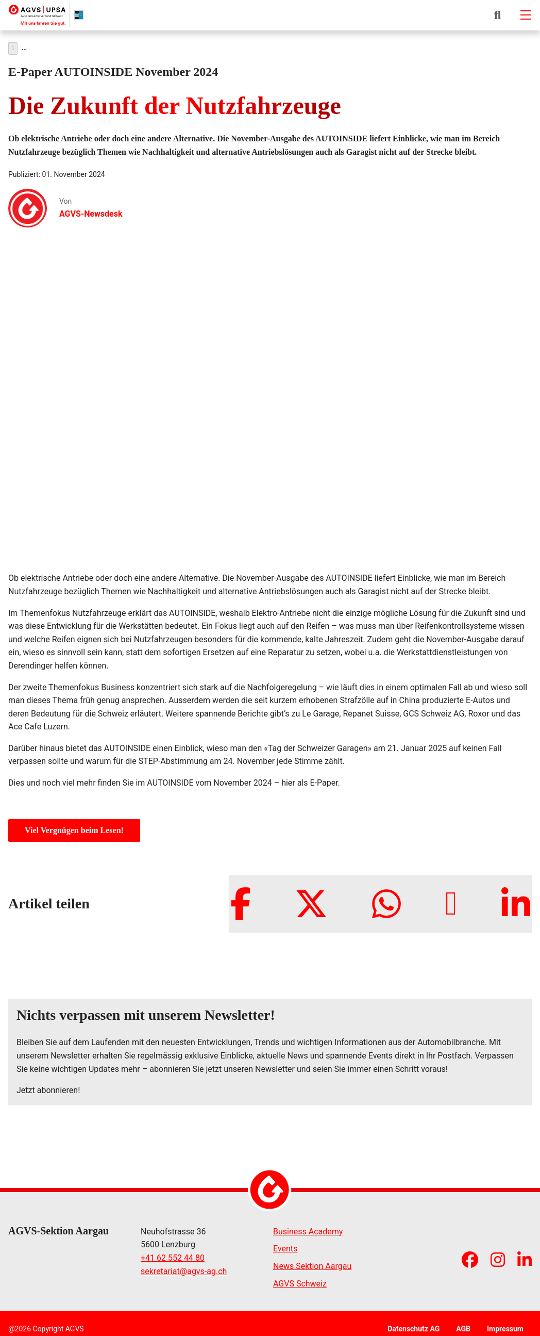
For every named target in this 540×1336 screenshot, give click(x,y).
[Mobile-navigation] (525, 15)
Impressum (505, 1326)
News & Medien (46, 46)
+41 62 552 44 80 (173, 1255)
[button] (497, 15)
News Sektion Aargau (312, 1263)
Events (285, 1246)
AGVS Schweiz (300, 1281)
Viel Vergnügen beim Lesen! (74, 827)
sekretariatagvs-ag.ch (184, 1269)
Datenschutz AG (413, 1326)
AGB (463, 1326)
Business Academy (308, 1229)
